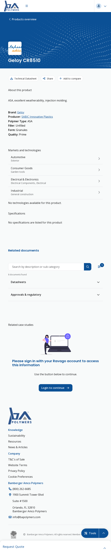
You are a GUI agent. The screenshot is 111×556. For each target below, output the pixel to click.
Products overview (22, 19)
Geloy (20, 112)
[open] (104, 548)
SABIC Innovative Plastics (37, 117)
